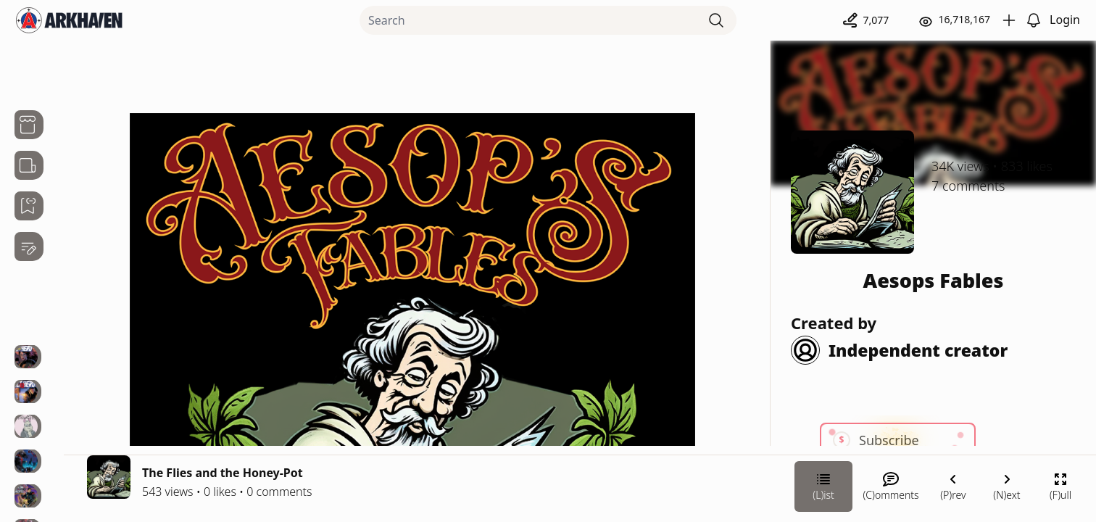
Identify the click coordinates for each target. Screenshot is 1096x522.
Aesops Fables (933, 280)
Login (1065, 20)
